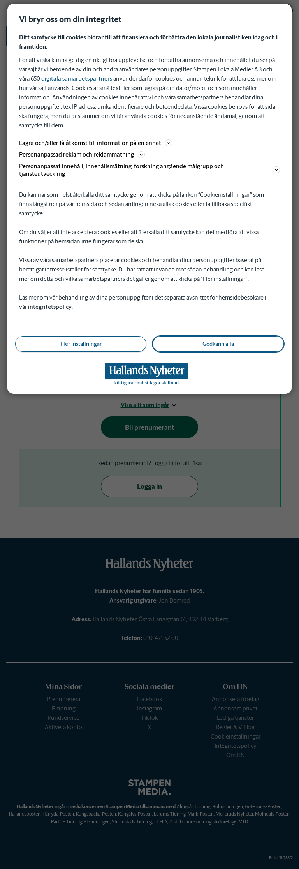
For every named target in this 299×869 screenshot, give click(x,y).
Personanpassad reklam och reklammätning (82, 154)
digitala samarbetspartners (76, 78)
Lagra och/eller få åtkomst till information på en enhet (95, 142)
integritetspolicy (50, 306)
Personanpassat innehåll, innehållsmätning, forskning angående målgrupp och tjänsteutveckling (149, 169)
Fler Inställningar (81, 343)
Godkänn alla (218, 343)
